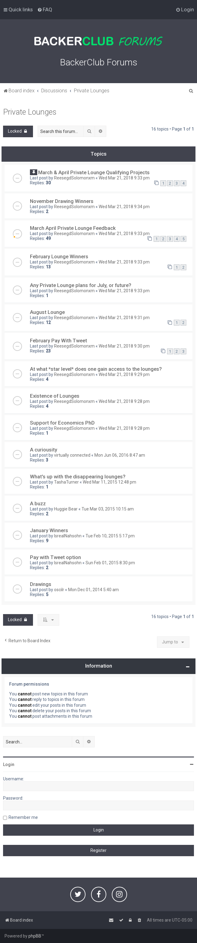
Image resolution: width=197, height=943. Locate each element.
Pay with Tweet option (55, 557)
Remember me (23, 817)
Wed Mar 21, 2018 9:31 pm (124, 317)
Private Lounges (30, 112)
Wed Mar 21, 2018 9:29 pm (124, 374)
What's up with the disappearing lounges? (78, 476)
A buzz (38, 503)
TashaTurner (66, 482)
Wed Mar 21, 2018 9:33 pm (124, 177)
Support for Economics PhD (62, 423)
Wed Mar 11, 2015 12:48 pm (109, 482)
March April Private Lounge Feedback (73, 228)
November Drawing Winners (61, 201)
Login (8, 764)
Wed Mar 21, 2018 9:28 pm (124, 401)
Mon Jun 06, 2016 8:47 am (119, 455)
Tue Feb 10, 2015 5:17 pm (110, 535)
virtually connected (72, 455)
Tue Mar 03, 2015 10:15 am (108, 508)
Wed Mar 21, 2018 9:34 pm (124, 206)
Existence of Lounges (54, 396)
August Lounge (47, 312)
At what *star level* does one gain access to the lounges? (96, 369)
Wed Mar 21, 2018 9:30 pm (124, 346)
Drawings (40, 584)
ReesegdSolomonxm (74, 177)
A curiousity (43, 450)
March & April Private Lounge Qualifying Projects (94, 172)
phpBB (34, 936)
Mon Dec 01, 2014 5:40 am (93, 589)
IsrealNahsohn (68, 535)
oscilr (59, 589)
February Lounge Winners (59, 256)
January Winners (49, 530)
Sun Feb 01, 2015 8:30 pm (110, 562)
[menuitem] (44, 9)
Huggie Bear (66, 508)
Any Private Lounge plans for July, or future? (80, 285)
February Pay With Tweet (58, 340)
